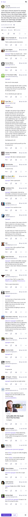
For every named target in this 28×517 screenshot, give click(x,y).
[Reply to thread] (6, 45)
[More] (25, 34)
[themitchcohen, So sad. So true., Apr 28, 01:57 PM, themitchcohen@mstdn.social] (14, 168)
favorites (17, 30)
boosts (4, 30)
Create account (6, 515)
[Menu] (25, 515)
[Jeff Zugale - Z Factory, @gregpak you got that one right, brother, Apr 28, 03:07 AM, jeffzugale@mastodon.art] (14, 381)
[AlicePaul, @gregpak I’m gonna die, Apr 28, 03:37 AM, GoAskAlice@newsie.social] (14, 367)
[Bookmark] (20, 34)
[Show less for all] (26, 2)
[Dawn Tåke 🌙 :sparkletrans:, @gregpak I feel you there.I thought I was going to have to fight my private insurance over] (14, 124)
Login (14, 515)
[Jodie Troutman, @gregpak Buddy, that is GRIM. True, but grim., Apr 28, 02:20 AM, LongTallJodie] (14, 486)
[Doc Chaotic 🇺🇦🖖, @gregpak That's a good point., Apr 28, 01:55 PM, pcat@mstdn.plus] (14, 180)
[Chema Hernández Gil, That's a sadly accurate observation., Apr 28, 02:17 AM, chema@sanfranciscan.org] (14, 41)
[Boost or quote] (8, 34)
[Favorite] (14, 34)
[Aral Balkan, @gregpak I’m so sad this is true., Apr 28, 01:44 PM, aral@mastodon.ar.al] (14, 207)
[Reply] (3, 34)
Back (3, 2)
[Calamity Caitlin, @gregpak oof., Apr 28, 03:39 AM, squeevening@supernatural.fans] (14, 354)
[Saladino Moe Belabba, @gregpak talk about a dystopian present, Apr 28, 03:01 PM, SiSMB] (14, 156)
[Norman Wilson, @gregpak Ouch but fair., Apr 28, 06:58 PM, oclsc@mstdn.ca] (14, 67)
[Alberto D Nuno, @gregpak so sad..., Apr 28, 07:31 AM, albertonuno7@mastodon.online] (14, 342)
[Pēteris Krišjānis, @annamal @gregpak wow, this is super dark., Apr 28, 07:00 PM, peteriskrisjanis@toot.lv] (14, 473)
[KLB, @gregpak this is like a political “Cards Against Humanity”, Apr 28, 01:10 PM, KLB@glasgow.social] (14, 247)
